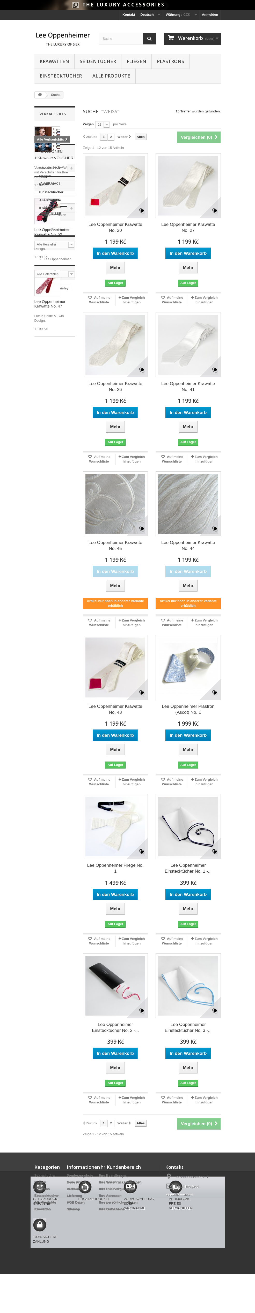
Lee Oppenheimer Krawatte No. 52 (49, 231)
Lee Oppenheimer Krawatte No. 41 (188, 386)
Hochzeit (44, 694)
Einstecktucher (61, 76)
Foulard (43, 648)
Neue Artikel (76, 1182)
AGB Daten (52, 462)
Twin (59, 632)
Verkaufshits (53, 113)
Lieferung (50, 454)
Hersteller (50, 489)
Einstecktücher (49, 617)
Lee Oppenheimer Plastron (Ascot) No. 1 (188, 709)
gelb (40, 702)
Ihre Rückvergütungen (117, 1189)
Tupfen (42, 671)
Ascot (56, 741)
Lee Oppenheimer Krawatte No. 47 (49, 303)
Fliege (62, 694)
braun (41, 686)
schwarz (56, 655)
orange (61, 710)
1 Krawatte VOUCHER (54, 158)
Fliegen (136, 61)
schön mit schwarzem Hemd (51, 720)
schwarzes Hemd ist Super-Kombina (53, 731)
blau (40, 609)
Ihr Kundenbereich (120, 1167)
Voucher (43, 710)
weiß (41, 624)
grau (40, 655)
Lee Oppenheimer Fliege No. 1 (115, 868)
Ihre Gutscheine (112, 1209)
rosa (40, 679)
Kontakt (128, 15)
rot (52, 624)
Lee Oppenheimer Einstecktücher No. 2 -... (115, 1027)
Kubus (66, 624)
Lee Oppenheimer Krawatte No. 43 (115, 709)
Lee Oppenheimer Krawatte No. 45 (115, 545)
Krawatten (54, 61)
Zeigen (88, 124)
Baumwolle (46, 640)
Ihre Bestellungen (113, 1175)
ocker (41, 741)
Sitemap (73, 1209)
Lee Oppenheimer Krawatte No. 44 (188, 545)
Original (58, 686)
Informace (50, 440)
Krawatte (44, 601)
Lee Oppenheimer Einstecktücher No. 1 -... (188, 868)
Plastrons (170, 61)
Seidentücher (98, 61)
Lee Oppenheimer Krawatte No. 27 (188, 227)
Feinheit (43, 663)
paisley (62, 601)
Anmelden (210, 15)
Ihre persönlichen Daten (118, 1202)
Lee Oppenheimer (57, 503)
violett (60, 648)
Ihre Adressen (110, 1195)
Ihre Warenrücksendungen (120, 1182)
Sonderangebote (80, 1175)
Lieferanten (51, 537)
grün (53, 679)
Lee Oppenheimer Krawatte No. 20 (115, 227)
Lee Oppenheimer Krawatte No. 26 (115, 386)
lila (58, 663)
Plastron (56, 702)
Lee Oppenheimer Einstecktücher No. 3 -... (188, 1027)
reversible (62, 671)
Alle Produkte (111, 76)
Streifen (43, 632)
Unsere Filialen (54, 470)
